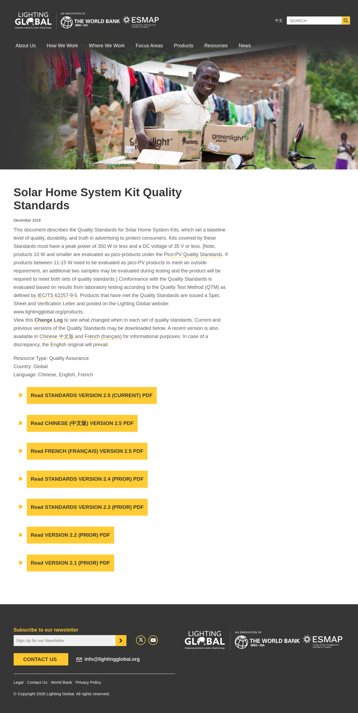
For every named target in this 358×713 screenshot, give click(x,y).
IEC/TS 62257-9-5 (57, 295)
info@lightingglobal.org (112, 659)
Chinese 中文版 (57, 336)
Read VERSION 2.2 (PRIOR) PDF (70, 535)
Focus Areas (149, 45)
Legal (19, 682)
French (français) (103, 336)
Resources (216, 45)
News (245, 45)
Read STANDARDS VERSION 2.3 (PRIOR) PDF (87, 507)
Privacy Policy (88, 682)
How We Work (62, 45)
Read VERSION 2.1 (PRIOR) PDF (70, 563)
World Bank (61, 682)
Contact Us (40, 659)
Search (346, 20)
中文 (279, 20)
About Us (26, 45)
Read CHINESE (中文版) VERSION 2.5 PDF (82, 423)
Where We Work (107, 45)
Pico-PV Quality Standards (193, 254)
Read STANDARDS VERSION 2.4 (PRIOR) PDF (87, 479)
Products (183, 45)
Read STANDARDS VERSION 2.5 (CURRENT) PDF (92, 395)
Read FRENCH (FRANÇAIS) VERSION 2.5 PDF (87, 451)
